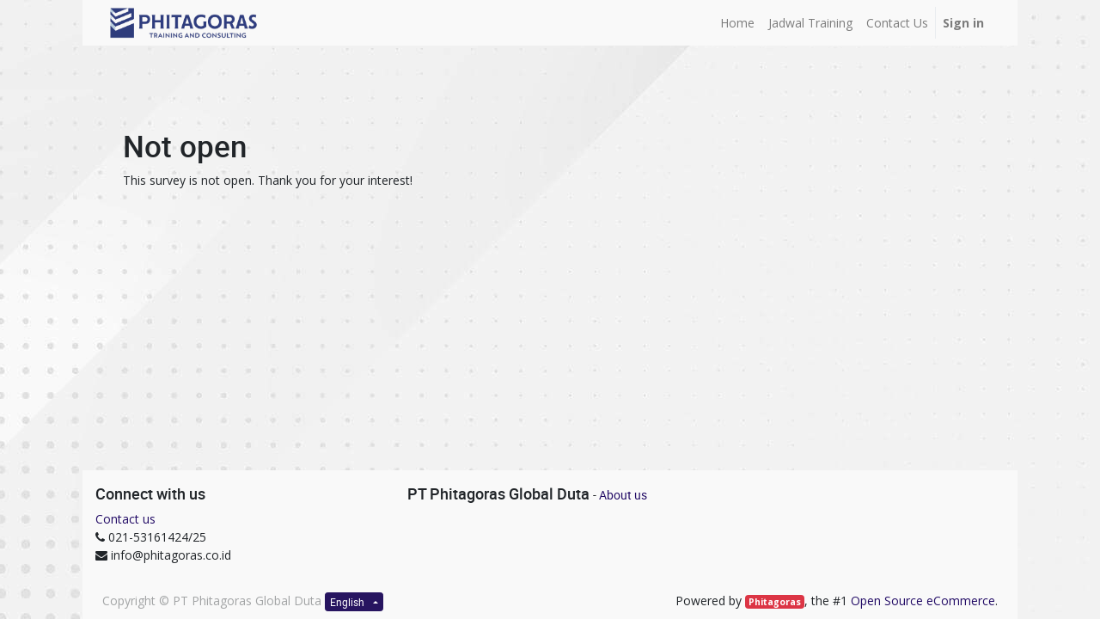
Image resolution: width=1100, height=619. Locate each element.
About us (623, 495)
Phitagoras (775, 602)
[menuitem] (737, 23)
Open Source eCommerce (923, 600)
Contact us (125, 519)
